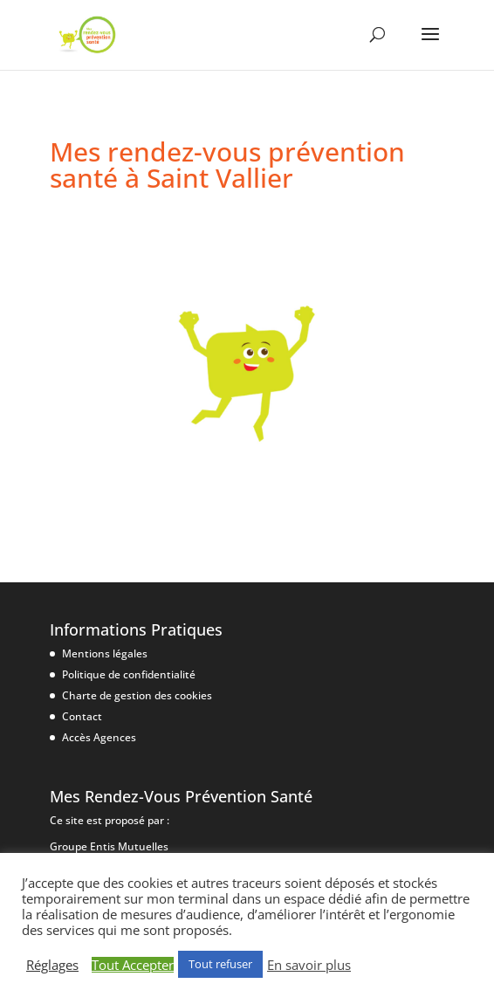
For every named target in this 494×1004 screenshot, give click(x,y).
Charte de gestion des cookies (137, 695)
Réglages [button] (52, 965)
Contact (82, 716)
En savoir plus (309, 965)
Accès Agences (99, 737)
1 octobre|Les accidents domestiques (223, 247)
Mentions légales (105, 653)
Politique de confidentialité (129, 674)
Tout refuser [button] (220, 964)
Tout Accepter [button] (133, 965)
